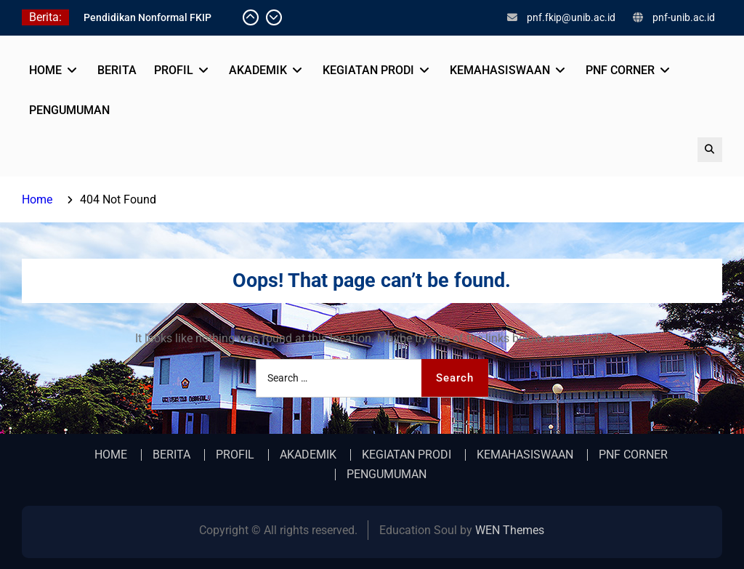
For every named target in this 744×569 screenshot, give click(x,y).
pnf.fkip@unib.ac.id (571, 17)
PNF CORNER (620, 70)
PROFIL (173, 70)
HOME (45, 70)
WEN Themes (509, 530)
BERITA (117, 70)
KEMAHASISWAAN (500, 70)
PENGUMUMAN (69, 110)
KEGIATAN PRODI (368, 70)
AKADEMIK (258, 70)
